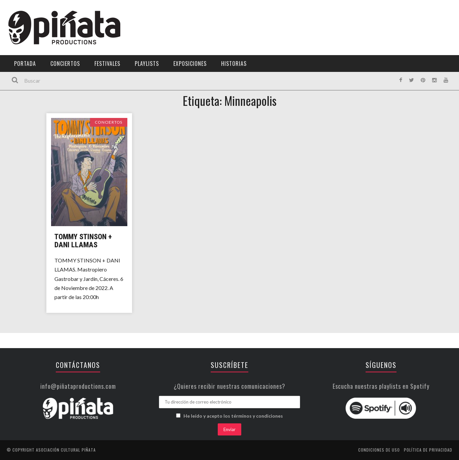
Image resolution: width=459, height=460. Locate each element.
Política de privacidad (428, 450)
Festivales (107, 63)
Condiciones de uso (379, 450)
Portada (25, 63)
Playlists (147, 63)
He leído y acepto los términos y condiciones (233, 416)
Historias (234, 63)
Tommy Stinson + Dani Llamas (83, 241)
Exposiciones (190, 63)
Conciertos (65, 63)
